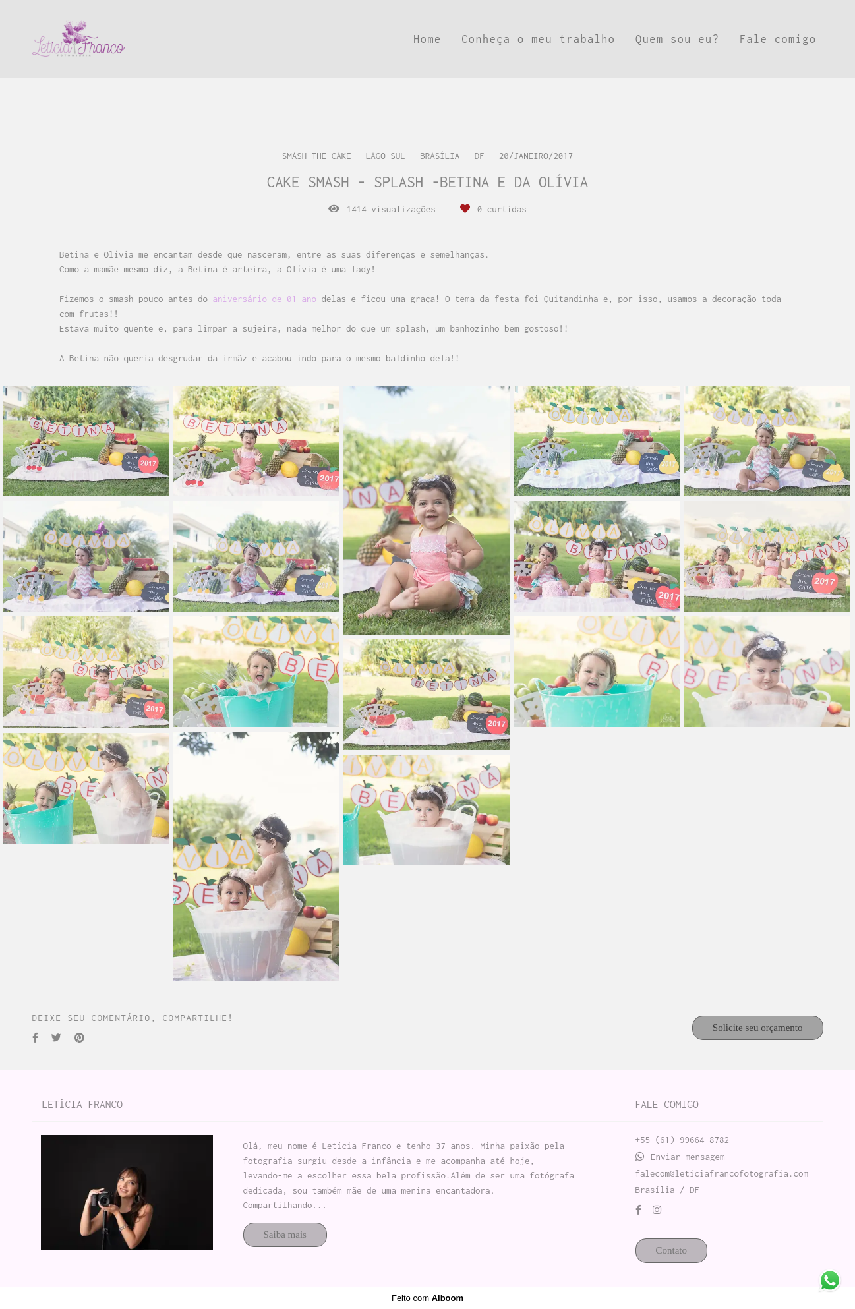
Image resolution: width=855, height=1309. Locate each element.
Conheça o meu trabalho (538, 39)
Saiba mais (285, 1234)
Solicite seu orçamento (758, 1027)
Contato (672, 1250)
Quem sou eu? (677, 39)
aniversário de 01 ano (265, 299)
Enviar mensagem (688, 1157)
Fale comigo (778, 39)
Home (427, 39)
